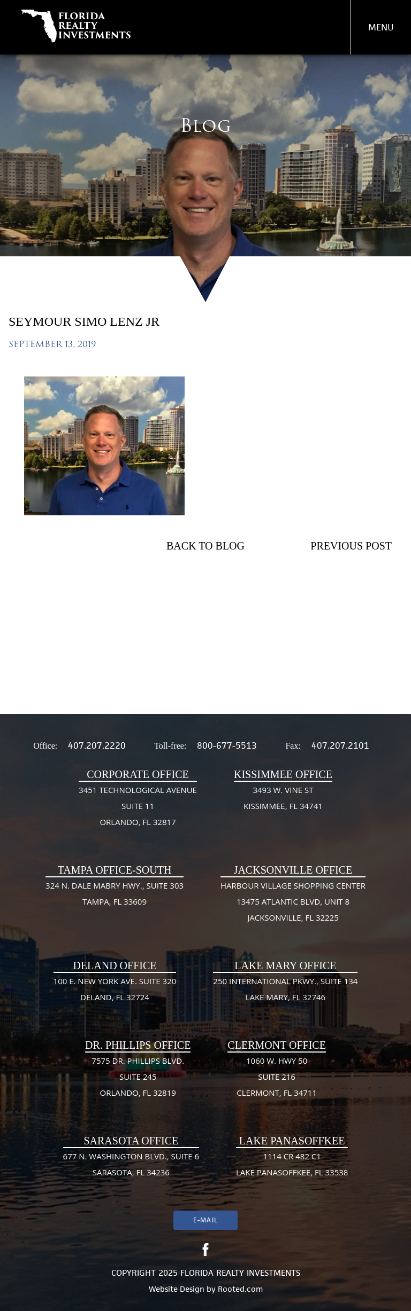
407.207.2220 (97, 745)
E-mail (205, 1219)
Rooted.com (240, 1289)
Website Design (176, 1289)
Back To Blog (205, 546)
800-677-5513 (227, 745)
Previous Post (351, 546)
